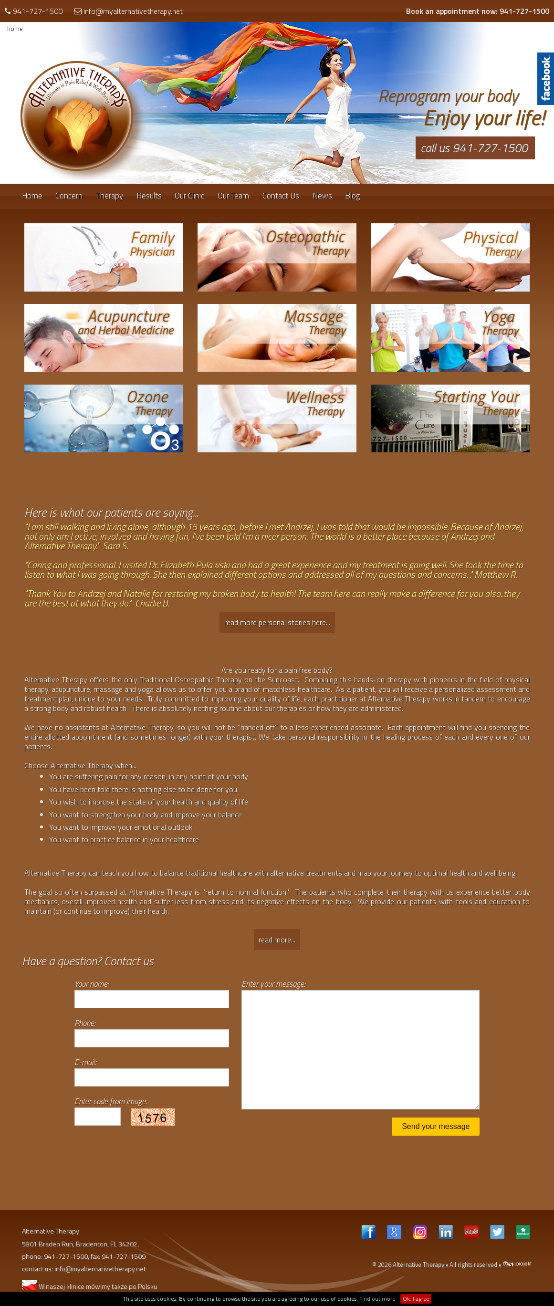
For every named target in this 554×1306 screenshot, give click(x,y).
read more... (277, 939)
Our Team (233, 195)
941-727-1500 (38, 11)
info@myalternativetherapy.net (133, 11)
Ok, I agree (416, 1298)
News (322, 195)
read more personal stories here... (277, 622)
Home (32, 195)
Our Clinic (189, 195)
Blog (352, 195)
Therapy (109, 195)
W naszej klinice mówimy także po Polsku (89, 1286)
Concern (69, 195)
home (15, 28)
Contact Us (280, 195)
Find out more (377, 1298)
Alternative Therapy (418, 1264)
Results (149, 195)
